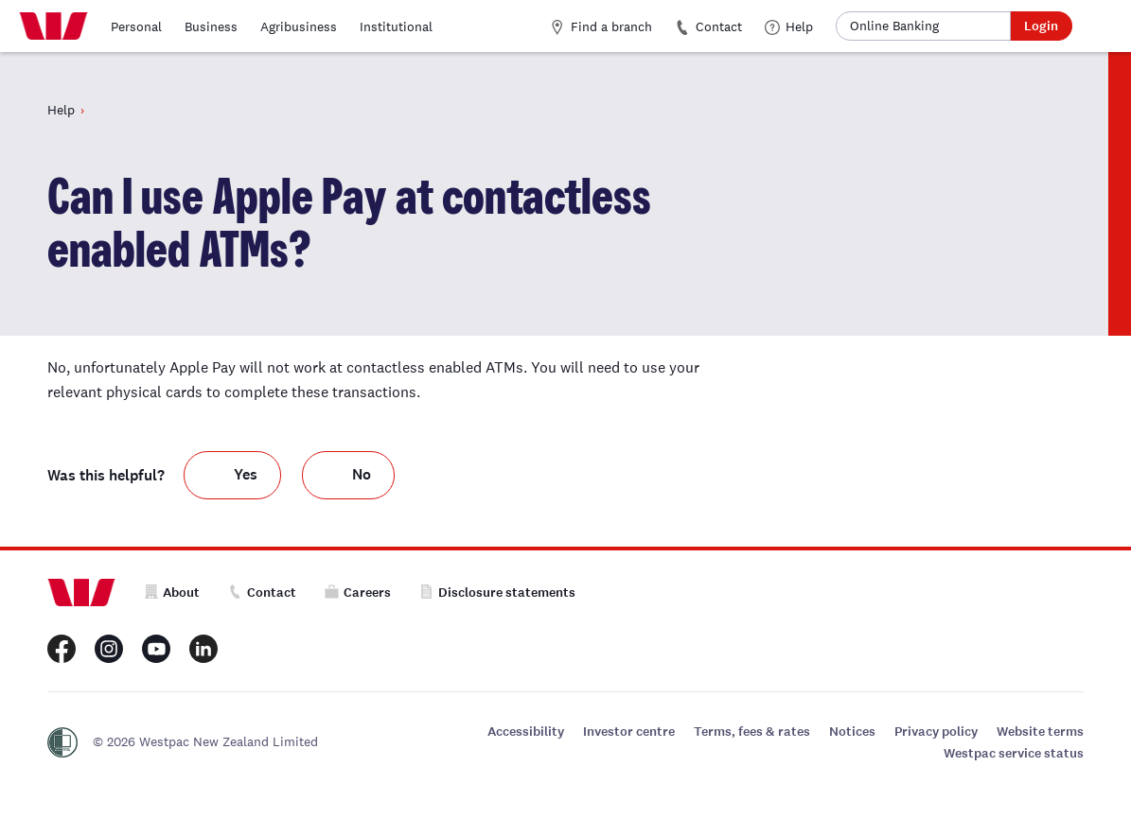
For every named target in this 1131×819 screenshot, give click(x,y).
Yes (245, 474)
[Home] (53, 26)
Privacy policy (936, 732)
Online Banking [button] (894, 25)
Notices (852, 732)
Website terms (1040, 732)
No (361, 474)
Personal (136, 26)
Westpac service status (1014, 753)
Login (1041, 26)
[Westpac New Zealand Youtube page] (156, 649)
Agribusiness (298, 26)
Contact (708, 26)
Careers (358, 592)
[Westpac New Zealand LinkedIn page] (203, 649)
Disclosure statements (497, 592)
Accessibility (525, 732)
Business (211, 26)
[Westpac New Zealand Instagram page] (109, 649)
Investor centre (629, 732)
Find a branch (601, 26)
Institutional (396, 26)
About (172, 592)
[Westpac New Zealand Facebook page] (61, 649)
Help (789, 26)
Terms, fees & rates (752, 732)
